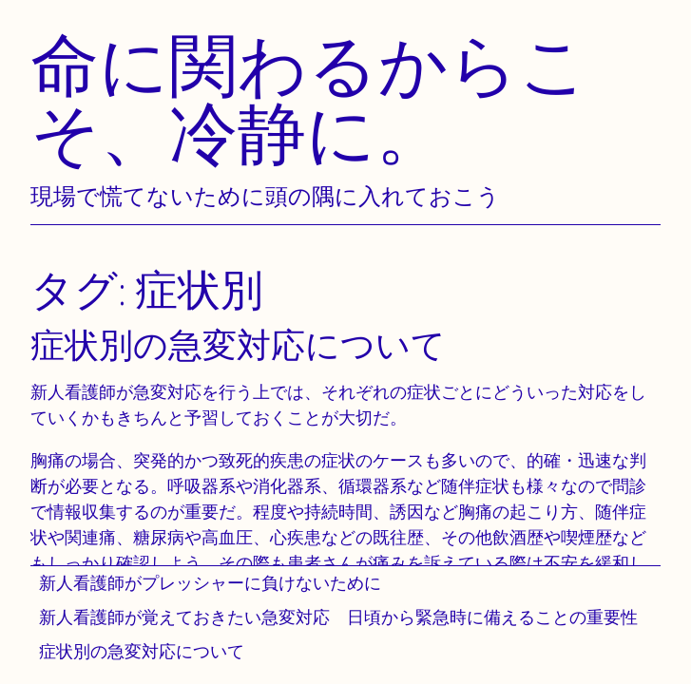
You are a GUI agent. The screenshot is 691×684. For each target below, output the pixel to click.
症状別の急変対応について (141, 651)
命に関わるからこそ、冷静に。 (309, 98)
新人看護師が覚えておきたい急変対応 (184, 617)
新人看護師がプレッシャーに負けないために (210, 583)
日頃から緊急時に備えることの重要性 (492, 617)
